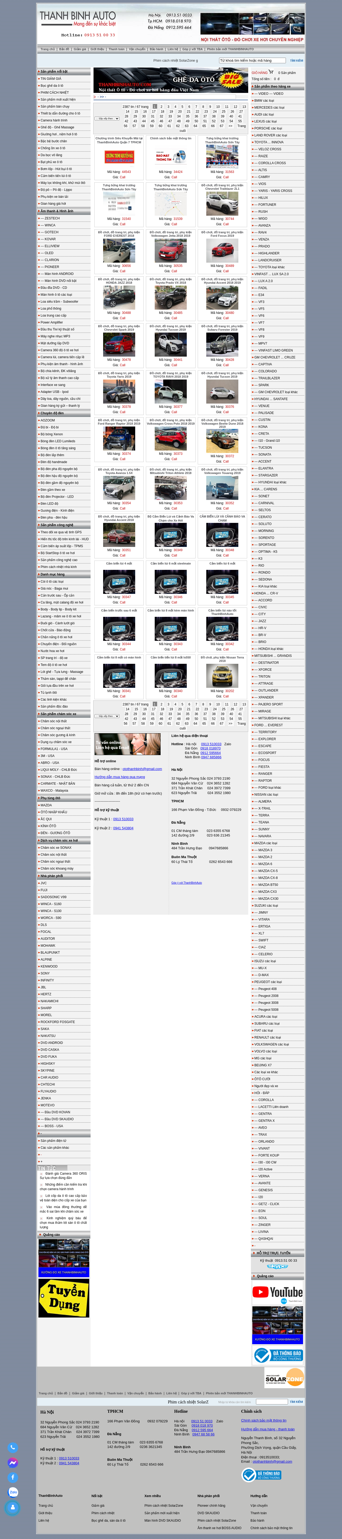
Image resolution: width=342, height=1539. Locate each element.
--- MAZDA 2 (263, 857)
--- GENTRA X (264, 1121)
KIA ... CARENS (265, 489)
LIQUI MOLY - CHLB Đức (59, 770)
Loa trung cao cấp (53, 315)
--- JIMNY (261, 912)
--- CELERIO (263, 954)
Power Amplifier (52, 322)
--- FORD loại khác (267, 788)
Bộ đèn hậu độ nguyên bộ (59, 476)
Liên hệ (173, 49)
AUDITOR (48, 939)
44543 (126, 172)
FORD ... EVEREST (268, 725)
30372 (229, 456)
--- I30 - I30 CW (265, 1162)
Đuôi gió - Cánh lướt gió (58, 623)
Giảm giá (80, 49)
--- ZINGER (262, 1225)
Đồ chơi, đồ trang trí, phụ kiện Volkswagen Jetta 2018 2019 (171, 234)
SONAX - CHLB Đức (55, 777)
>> (230, 126)
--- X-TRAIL (262, 808)
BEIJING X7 (263, 1065)
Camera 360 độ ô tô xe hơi (60, 350)
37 (205, 116)
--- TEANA (261, 822)
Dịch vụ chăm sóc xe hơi (59, 840)
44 (144, 121)
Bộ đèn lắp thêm (52, 455)
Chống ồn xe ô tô (53, 148)
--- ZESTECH (50, 218)
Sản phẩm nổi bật (54, 71)
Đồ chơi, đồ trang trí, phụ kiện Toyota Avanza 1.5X (119, 471)
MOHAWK (48, 946)
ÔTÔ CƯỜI (262, 1079)
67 (222, 126)
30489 (229, 266)
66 (213, 126)
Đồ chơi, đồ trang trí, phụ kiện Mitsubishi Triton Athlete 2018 (171, 471)
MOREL (46, 1015)
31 (153, 116)
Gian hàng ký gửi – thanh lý (60, 406)
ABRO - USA (50, 763)
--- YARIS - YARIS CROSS (273, 191)
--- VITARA (262, 919)
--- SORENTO (264, 538)
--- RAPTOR (263, 781)
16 (145, 111)
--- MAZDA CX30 (266, 899)
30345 (229, 597)
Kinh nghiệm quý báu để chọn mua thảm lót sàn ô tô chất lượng (63, 1222)
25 (224, 111)
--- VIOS (260, 184)
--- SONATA (262, 454)
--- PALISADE (264, 413)
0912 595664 (210, 753)
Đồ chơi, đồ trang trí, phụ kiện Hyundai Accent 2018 (119, 518)
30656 (126, 266)
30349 (178, 550)
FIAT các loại (263, 1030)
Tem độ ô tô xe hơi (54, 665)
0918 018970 (210, 748)
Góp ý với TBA (193, 49)
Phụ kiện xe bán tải (54, 197)
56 (126, 126)
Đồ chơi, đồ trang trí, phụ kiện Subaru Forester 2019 (222, 328)
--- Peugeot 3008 (266, 1003)
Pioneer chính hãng (211, 1506)
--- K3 (258, 559)
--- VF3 (259, 302)
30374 (126, 454)
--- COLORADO (265, 371)
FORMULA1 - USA (54, 749)
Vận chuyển (137, 49)
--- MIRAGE (262, 711)
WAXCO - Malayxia (54, 790)
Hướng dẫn (259, 1496)
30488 (126, 313)
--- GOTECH (50, 232)
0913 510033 (123, 819)
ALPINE (46, 959)
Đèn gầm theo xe (53, 490)
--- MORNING (264, 531)
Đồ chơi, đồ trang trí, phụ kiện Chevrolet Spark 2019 (119, 328)
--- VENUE (262, 406)
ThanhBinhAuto (50, 1496)
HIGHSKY (48, 1064)
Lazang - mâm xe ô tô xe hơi (61, 616)
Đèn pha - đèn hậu (54, 517)
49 (188, 121)
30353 (178, 503)
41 (240, 116)
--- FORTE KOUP (266, 1155)
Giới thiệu (98, 49)
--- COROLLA (264, 1100)
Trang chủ (48, 49)
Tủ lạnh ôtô (49, 692)
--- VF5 (259, 309)
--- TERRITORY (265, 732)
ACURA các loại (265, 1017)
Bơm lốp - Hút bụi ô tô (56, 169)
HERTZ (46, 994)
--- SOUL (260, 1218)
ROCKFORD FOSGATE (58, 1022)
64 (196, 126)
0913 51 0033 (202, 1421)
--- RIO (259, 565)
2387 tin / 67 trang (136, 107)
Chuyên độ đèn (52, 413)
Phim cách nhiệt (102, 1513)
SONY (45, 973)
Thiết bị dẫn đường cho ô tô (60, 113)
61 (170, 126)
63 (187, 126)
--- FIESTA (261, 767)
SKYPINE (48, 1070)
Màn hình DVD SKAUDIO (163, 1520)
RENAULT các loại (267, 1037)
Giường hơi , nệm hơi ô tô (59, 134)
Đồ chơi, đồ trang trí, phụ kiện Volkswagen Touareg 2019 (222, 471)
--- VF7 (259, 323)
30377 (178, 407)
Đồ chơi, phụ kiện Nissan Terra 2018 (222, 659)
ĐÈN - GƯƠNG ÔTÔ (55, 833)
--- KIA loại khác (265, 586)
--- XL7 (259, 933)
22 (198, 111)
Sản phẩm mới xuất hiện (58, 99)
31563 (229, 172)
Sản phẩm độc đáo (54, 706)
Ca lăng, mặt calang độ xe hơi (62, 602)
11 (227, 107)
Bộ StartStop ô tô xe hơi (58, 553)
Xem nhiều (153, 1496)
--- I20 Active (263, 1169)
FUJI (44, 890)
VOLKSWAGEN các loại (271, 1044)
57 (135, 126)
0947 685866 (211, 757)
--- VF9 (259, 336)
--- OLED (47, 253)
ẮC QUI (46, 819)
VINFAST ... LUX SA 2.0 (271, 274)
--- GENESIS (263, 1190)
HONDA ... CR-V (266, 593)
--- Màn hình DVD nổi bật (58, 281)
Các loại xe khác (266, 1072)
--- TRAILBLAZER (267, 378)
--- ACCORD (263, 600)
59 (152, 126)
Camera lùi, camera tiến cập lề (62, 357)
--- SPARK (261, 385)
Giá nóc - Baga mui (54, 588)
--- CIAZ (260, 947)
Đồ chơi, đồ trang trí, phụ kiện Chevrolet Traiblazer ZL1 (222, 187)
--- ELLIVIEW (50, 246)
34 (179, 116)
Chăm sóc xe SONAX (56, 848)
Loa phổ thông (51, 308)
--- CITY (260, 614)
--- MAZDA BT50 (266, 885)
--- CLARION (50, 260)
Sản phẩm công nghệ (57, 525)
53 (223, 121)
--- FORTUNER (265, 205)
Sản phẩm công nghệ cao (59, 560)
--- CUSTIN (262, 420)
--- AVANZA (262, 225)
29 (135, 116)
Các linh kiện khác (54, 699)
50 (197, 121)
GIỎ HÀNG (260, 73)
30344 (126, 644)
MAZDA (46, 805)
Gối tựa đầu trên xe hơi (57, 686)
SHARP (46, 1008)
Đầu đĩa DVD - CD (54, 288)
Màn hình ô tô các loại (56, 295)
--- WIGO (260, 218)
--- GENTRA (263, 1114)
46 (162, 121)
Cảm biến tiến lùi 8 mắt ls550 (171, 657)
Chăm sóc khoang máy (57, 868)
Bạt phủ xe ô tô (51, 162)
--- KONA (260, 427)
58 (143, 126)
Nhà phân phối (52, 876)
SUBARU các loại (266, 1023)
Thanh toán (117, 49)
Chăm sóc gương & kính (58, 735)
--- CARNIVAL (264, 503)
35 (188, 116)
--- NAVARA (262, 836)
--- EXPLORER (265, 739)
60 (161, 126)
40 (232, 116)
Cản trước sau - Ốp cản (57, 595)
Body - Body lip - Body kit (58, 609)
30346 (178, 597)
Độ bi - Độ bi (50, 427)
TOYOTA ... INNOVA (268, 142)
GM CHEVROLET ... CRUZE (275, 357)
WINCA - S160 (51, 904)
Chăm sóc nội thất (54, 721)
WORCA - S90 (51, 918)
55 (240, 121)
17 (154, 111)
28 (127, 116)
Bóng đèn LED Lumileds (58, 441)
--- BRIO (260, 642)
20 (180, 111)
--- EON (259, 1211)
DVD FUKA (49, 1057)
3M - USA (48, 756)
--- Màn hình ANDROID (57, 274)
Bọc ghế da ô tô (52, 86)
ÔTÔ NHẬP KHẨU (54, 812)
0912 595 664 (202, 1430)
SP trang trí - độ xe (54, 658)
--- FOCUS (262, 760)
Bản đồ (64, 49)
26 (233, 111)
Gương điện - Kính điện (57, 510)
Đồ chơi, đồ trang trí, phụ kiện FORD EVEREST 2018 (119, 234)
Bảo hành (157, 49)
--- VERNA (262, 1176)
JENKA (46, 1098)
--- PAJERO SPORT (268, 704)
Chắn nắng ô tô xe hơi (56, 637)
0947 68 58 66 (203, 1434)
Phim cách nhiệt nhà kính (59, 567)
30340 (178, 691)
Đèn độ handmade (54, 462)
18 (163, 111)
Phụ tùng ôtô (50, 798)
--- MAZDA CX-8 (266, 878)
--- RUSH (260, 212)
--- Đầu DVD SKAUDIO (57, 1119)
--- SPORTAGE (265, 545)
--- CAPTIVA (263, 364)
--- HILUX (261, 198)
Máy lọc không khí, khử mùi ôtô (63, 183)
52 (214, 121)
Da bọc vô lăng (51, 155)
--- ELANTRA (263, 468)
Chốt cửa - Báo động (56, 630)
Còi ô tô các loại (52, 581)
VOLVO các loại (265, 1051)
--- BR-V (260, 635)
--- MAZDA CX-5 (266, 871)
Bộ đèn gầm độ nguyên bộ (60, 483)
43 (135, 121)
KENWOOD (49, 966)
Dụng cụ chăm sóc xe (56, 742)
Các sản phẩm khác (55, 1148)
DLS (44, 925)
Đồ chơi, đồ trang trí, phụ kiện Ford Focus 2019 (222, 234)
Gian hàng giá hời (53, 204)
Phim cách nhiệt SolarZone (164, 1506)
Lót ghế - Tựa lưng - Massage (62, 672)
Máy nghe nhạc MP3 (55, 336)
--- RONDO (262, 572)
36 (197, 116)
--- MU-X (260, 968)
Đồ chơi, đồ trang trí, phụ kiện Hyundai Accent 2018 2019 (222, 281)
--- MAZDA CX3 (265, 892)
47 (170, 121)
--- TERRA (261, 815)
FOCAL (46, 932)
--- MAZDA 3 (263, 850)
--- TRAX (260, 1135)
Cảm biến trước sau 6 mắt (119, 610)
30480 (229, 313)
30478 (126, 360)
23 (206, 111)
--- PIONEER (50, 267)
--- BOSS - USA (52, 1126)
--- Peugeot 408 (265, 989)
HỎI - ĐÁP (261, 1093)
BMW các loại (264, 100)
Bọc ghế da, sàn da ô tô (108, 1520)
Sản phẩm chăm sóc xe (58, 714)
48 (179, 121)
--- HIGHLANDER (266, 253)
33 (170, 116)
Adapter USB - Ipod (54, 392)
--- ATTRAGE (263, 683)
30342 (229, 644)
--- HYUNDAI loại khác (270, 482)
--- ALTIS (260, 170)
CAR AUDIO (49, 1077)
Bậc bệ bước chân (54, 141)
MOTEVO (48, 1105)
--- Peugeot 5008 (266, 1010)
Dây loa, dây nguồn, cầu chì (60, 399)
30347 (126, 597)
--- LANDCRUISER (267, 260)
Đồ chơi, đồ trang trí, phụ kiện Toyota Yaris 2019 (119, 375)
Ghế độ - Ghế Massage (57, 127)
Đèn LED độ (49, 504)
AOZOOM (48, 420)
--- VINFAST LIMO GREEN (273, 350)
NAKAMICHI (50, 1001)
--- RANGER (263, 774)
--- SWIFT (261, 940)
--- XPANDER (264, 697)
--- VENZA (261, 239)
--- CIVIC (260, 607)
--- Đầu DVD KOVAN (55, 1112)
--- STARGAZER (266, 475)
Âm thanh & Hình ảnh (57, 211)
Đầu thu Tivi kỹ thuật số (57, 329)
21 (189, 111)
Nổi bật (96, 1496)
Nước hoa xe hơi (52, 651)
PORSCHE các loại (268, 128)
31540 (126, 219)
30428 (229, 360)
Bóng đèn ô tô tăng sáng (58, 448)
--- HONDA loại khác (268, 649)
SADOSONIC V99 (54, 897)
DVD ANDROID (52, 1043)
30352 (229, 503)
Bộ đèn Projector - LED (57, 497)
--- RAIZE (261, 156)
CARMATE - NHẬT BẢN (58, 784)
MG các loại (262, 1058)
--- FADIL (260, 288)
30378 (126, 407)
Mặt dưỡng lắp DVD (55, 343)
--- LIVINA (261, 1232)
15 (136, 111)
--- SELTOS (262, 510)
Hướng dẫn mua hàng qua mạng (120, 777)
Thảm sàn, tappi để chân (58, 679)
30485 (178, 313)
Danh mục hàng (53, 574)
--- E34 (259, 295)
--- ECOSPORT (265, 753)
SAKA (45, 1029)
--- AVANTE (262, 1183)
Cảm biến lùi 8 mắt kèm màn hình (170, 610)
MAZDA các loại (265, 843)
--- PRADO (262, 246)
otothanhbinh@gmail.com (272, 1461)
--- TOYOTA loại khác (269, 267)
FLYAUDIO (48, 1091)
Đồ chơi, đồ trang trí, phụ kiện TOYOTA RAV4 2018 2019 (171, 375)
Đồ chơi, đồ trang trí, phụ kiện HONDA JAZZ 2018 (119, 281)
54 (232, 121)
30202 (229, 691)
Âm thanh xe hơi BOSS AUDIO (219, 1528)
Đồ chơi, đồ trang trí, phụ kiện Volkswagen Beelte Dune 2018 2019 (222, 423)
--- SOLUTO (262, 524)
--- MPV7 (260, 343)
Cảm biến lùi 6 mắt (222, 563)
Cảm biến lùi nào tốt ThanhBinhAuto (222, 612)
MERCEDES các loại (269, 107)
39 (223, 116)
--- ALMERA (262, 801)
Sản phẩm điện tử (53, 1141)
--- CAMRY (262, 177)
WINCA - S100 (51, 911)
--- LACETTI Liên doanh (271, 1107)
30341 (126, 691)
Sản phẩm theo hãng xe (272, 86)
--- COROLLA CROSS (270, 163)
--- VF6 (259, 316)
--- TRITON (262, 676)
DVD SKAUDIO (208, 1513)
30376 (229, 407)
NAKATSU (48, 1036)
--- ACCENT (262, 461)
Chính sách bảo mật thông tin (170, 138)
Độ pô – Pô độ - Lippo (56, 190)
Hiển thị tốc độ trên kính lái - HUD (65, 539)
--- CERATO (262, 517)
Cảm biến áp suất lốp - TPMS (62, 546)
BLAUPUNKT (50, 952)
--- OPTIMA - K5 (265, 552)
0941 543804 (123, 828)
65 (204, 126)
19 (171, 111)
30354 (126, 503)
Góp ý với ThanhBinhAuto (187, 882)
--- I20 (258, 1197)
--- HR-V (260, 628)
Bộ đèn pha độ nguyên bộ (59, 469)
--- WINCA (48, 225)
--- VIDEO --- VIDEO (268, 94)
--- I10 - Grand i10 (267, 441)
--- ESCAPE (262, 746)
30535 (178, 266)
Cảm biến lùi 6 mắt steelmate (171, 563)
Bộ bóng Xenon (52, 434)
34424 (178, 172)
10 (218, 107)
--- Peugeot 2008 (266, 996)
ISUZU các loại (265, 961)
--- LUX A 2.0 (263, 281)
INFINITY (47, 980)
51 (205, 121)
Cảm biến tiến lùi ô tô (56, 176)
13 (244, 107)
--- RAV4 (260, 232)
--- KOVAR (48, 239)
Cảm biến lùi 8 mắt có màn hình (119, 657)
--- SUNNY (262, 829)
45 (153, 121)
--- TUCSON (263, 447)
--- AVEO (260, 1128)
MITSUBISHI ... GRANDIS (273, 656)
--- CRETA (261, 434)
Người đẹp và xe (266, 1086)
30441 (178, 360)
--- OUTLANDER (266, 690)
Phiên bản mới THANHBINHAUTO (230, 49)
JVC (44, 883)
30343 (178, 644)
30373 (178, 454)
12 (236, 107)
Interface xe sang (53, 385)
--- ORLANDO (264, 1141)
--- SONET (262, 496)
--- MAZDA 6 (263, 864)
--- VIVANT (262, 1148)
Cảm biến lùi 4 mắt (119, 563)
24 (215, 111)
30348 (229, 550)
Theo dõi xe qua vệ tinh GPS (61, 532)
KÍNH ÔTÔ (48, 826)
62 (178, 126)
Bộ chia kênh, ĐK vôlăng (58, 371)
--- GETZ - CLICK (266, 1204)
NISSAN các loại (266, 794)
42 (127, 121)
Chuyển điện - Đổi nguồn (58, 644)
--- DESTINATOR (266, 663)
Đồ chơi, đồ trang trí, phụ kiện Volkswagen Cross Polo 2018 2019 (171, 422)
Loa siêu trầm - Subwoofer (59, 301)
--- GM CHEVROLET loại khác (276, 392)
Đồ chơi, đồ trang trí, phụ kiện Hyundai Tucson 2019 (171, 328)
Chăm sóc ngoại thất (55, 728)
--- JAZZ (260, 621)
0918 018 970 (202, 1425)
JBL (43, 987)
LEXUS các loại (265, 121)
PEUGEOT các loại (268, 982)
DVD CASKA (50, 1050)
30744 (229, 219)
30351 (126, 550)
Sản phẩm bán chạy (55, 106)
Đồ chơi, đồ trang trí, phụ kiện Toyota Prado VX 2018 (171, 281)
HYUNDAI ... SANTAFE (271, 399)
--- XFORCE (263, 670)
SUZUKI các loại (266, 905)
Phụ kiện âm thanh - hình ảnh (62, 364)
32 (162, 116)
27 (241, 111)
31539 (178, 219)
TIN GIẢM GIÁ (51, 79)
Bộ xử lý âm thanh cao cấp (60, 378)
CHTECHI (48, 1084)
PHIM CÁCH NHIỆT (55, 92)
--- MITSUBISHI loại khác (272, 718)
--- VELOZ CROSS (267, 149)
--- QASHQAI (263, 1239)
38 (214, 116)
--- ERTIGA (262, 926)
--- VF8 (259, 330)
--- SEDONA (263, 579)
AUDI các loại (264, 114)
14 (128, 111)
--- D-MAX (261, 975)
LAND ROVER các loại (270, 135)
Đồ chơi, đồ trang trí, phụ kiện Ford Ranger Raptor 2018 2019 (119, 422)
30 (144, 116)
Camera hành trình (54, 120)
